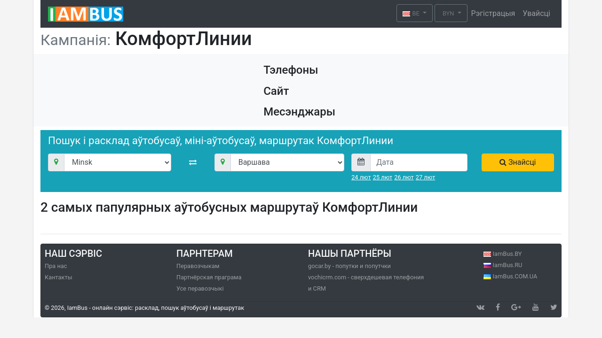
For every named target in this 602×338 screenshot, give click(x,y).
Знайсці (517, 162)
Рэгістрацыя (493, 13)
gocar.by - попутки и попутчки (349, 265)
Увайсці (536, 13)
